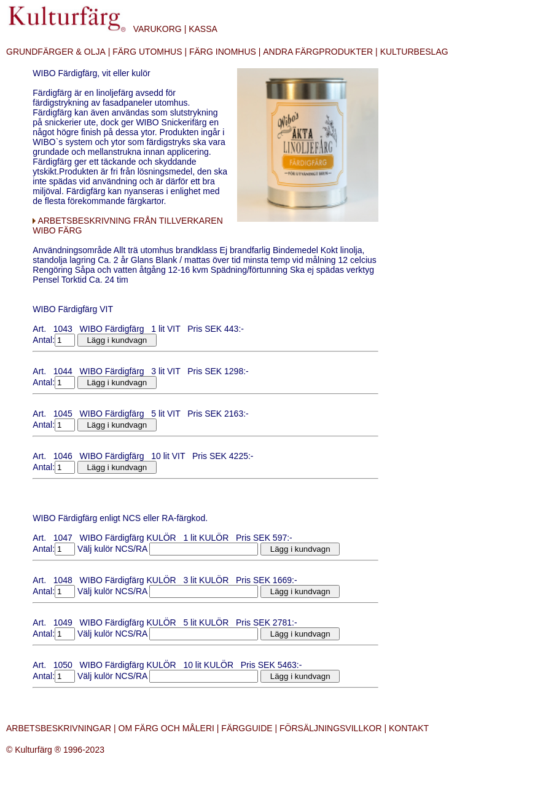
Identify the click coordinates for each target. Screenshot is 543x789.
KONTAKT (409, 728)
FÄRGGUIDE (246, 728)
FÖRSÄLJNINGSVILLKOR (330, 728)
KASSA (203, 29)
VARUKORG (157, 29)
